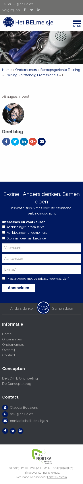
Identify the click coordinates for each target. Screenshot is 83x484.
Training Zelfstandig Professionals (31, 75)
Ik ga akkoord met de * (38, 278)
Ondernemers (26, 70)
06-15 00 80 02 (21, 414)
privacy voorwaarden (53, 278)
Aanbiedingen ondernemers (27, 232)
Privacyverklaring (35, 472)
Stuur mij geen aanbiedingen (27, 238)
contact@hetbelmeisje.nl (29, 421)
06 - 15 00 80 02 (20, 4)
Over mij (8, 350)
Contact (8, 355)
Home (7, 70)
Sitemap (53, 472)
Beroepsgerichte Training (60, 70)
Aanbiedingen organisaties (25, 227)
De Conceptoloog (16, 384)
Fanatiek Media (57, 477)
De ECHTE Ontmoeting (20, 378)
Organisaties (12, 339)
